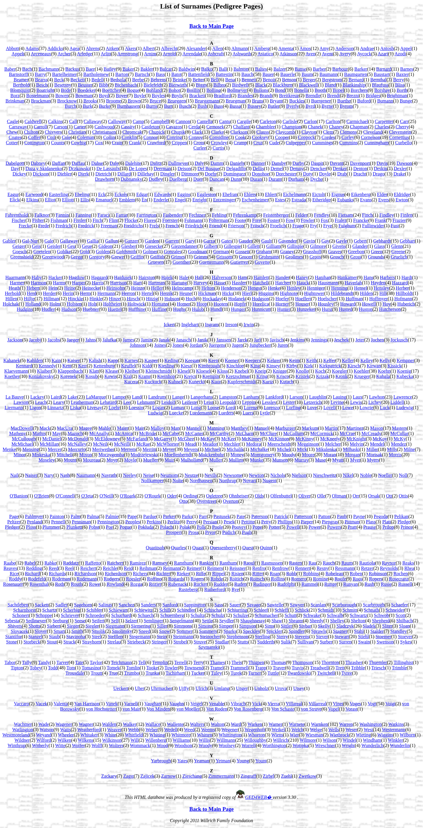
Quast (197, 547)
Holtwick (136, 303)
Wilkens (85, 740)
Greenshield (21, 256)
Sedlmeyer (36, 620)
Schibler (94, 610)
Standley (398, 631)
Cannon (183, 121)
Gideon (105, 246)
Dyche (316, 179)
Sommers (208, 631)
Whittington (230, 734)
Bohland (154, 90)
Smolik (98, 631)
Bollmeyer (237, 90)
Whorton (256, 734)
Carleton (268, 121)
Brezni (353, 95)
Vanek (112, 703)
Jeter (359, 339)
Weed (189, 729)
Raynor (389, 562)
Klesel (183, 371)
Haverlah (353, 282)
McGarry (162, 438)
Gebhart (407, 240)
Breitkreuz (289, 95)
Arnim (150, 53)
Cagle (12, 121)
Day (15, 168)
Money (237, 454)
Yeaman (201, 760)
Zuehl (286, 776)
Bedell (97, 79)
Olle (321, 495)
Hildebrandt (342, 293)
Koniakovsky (40, 376)
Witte (60, 745)
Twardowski (299, 673)
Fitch (97, 220)
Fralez (341, 220)
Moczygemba (111, 454)
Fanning (83, 215)
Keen (213, 360)
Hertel (147, 293)
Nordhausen (201, 480)
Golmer (150, 251)
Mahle (104, 428)
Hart (137, 282)
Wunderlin (400, 745)
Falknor (41, 215)
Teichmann (121, 662)
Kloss (222, 371)
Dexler (400, 168)
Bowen (61, 95)
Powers (334, 527)
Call (73, 121)
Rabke (50, 562)
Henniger (316, 288)
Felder (301, 215)
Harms (59, 282)
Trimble (399, 667)
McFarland (137, 438)
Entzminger (224, 199)
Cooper (282, 137)
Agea (74, 48)
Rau (312, 562)
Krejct (190, 376)
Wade (43, 724)
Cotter (12, 142)
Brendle (313, 95)
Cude (274, 142)
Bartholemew (96, 74)
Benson (289, 79)
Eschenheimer (255, 199)
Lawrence (403, 396)
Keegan (192, 360)
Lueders (226, 412)
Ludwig (155, 412)
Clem (328, 132)
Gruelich (399, 256)
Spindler (297, 631)
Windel (349, 740)
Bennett (248, 79)
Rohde (217, 578)
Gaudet (245, 240)
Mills (392, 449)
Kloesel (203, 371)
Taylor (96, 662)
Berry (398, 79)
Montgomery (263, 454)
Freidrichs (133, 225)
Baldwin (186, 69)
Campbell (160, 121)
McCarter (194, 433)
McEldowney (107, 438)
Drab (342, 173)
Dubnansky (131, 179)
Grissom (224, 256)
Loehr (114, 407)
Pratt (352, 527)
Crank (134, 142)
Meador (209, 444)
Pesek (229, 521)
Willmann (225, 740)
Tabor (9, 662)
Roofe (340, 578)
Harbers (387, 277)
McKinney (252, 438)
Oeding (190, 495)
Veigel (196, 703)
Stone (11, 641)
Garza (209, 240)
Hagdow (77, 277)
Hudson (68, 309)
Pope (257, 527)
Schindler (186, 610)
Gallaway (69, 240)
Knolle (302, 371)
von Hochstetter (101, 708)
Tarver (62, 662)
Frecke (25, 225)
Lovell (329, 407)
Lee (126, 402)
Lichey (374, 402)
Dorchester (286, 173)
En (144, 199)
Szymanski (209, 647)
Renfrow (280, 568)
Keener (231, 360)
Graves (334, 251)
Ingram (212, 324)
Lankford (274, 396)
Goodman (197, 251)
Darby (298, 163)
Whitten (204, 734)
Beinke (179, 79)
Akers (130, 48)
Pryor (210, 532)
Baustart (381, 74)
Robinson (378, 573)
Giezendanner (184, 246)
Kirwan (374, 365)
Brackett (197, 95)
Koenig (404, 371)
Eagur (13, 194)
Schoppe (44, 615)
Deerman (162, 168)
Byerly (292, 106)
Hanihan (323, 277)
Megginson (307, 444)
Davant (336, 163)
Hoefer (282, 298)
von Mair (131, 708)
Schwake (311, 615)
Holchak (11, 303)
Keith (311, 360)
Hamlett (261, 277)
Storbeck (32, 641)
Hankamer (347, 277)
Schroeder (95, 615)
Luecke (176, 412)
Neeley (129, 475)
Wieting (363, 734)
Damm (217, 163)
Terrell (180, 662)
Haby (37, 277)
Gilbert (210, 246)
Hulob (198, 309)
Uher (139, 688)
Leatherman (82, 402)
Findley (387, 215)
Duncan (216, 179)
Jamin (146, 339)
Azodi (400, 53)
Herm (85, 293)
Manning (215, 428)
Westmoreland (15, 734)
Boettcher (111, 90)
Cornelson (370, 137)
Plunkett (74, 527)
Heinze (137, 288)
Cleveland (372, 132)
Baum (307, 74)
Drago (379, 173)
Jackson (14, 339)
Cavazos (174, 126)
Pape (132, 516)
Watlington (22, 729)
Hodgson (260, 298)
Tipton (17, 667)
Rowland (115, 584)
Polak (184, 527)
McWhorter (168, 444)
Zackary (109, 776)
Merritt (149, 449)
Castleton (150, 126)
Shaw (276, 620)
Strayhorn (91, 641)
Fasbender (172, 215)
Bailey (110, 69)
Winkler (395, 740)
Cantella (204, 121)
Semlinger (153, 620)
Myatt (337, 459)
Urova (281, 688)
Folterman (218, 220)
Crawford (156, 142)
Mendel (377, 444)
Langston (228, 396)
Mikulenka (326, 449)
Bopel (338, 90)
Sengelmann (181, 620)
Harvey (200, 282)
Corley (347, 137)
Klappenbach (70, 371)
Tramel (217, 667)
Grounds (376, 256)
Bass (160, 74)
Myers (373, 459)
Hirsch (133, 298)
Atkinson (288, 53)
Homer (183, 303)
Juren (283, 345)
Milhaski (351, 449)
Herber (402, 288)
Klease (111, 371)
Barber (319, 69)
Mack (45, 428)
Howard (347, 303)
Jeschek (341, 339)
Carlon (310, 121)
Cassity (128, 126)
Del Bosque (208, 168)
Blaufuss (380, 84)
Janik (202, 339)
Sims (269, 625)
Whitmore (180, 734)
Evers (383, 199)
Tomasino (91, 667)
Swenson (385, 641)
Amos (305, 48)
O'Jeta (87, 495)
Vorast (351, 708)
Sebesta (12, 620)
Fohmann (193, 220)
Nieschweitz (324, 475)
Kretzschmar (238, 376)
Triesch (378, 667)
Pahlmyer (34, 516)
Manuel (261, 428)
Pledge (403, 521)
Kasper (151, 360)
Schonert (20, 615)
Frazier (399, 220)
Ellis (84, 199)
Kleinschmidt (158, 371)
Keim (294, 360)
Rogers (197, 578)
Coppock (306, 137)
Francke (360, 220)
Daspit (317, 163)
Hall (199, 277)
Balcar (166, 69)
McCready (372, 433)
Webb (133, 729)
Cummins (348, 142)
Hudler (48, 309)
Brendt (333, 95)
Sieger (73, 625)
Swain (364, 641)
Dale (114, 163)
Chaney (336, 126)
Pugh (247, 532)
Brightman (397, 95)
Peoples (132, 521)
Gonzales (173, 251)
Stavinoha (75, 636)
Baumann (329, 74)
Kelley (366, 360)
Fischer (19, 220)
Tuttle (272, 673)
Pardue (149, 516)
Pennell (58, 521)
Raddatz (70, 562)
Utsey (298, 688)
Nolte (177, 480)
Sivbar (305, 625)
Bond (280, 90)
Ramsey (159, 562)
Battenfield (198, 74)
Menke (9, 449)
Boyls (177, 95)
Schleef (261, 610)
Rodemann (87, 578)
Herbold (12, 293)
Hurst (327, 309)
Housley (325, 303)
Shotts (34, 625)
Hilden (366, 293)
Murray (301, 459)
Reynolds (388, 568)
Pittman (352, 521)
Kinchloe (235, 365)
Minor (19, 454)
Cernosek (215, 126)
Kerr (82, 365)
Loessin (136, 407)
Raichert (115, 562)
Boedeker (86, 90)
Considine (219, 137)
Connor (150, 137)
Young (242, 760)
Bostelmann (37, 95)
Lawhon (376, 396)
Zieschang (192, 776)
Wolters (116, 745)
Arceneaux (41, 53)
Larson (295, 396)
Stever (322, 636)
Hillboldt (404, 293)
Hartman (156, 282)
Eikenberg (360, 194)
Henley (293, 288)
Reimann (171, 568)
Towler (171, 667)
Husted (345, 309)
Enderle (161, 199)
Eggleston (206, 194)
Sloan (404, 625)
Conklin (129, 137)
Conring (174, 137)
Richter (163, 573)
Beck (59, 79)
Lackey (37, 396)
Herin (68, 293)
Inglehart (189, 324)
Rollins (277, 578)
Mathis (39, 433)
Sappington (194, 604)
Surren (345, 641)
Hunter (283, 309)
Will (134, 740)
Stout (52, 641)
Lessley (269, 402)
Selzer (131, 620)
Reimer (193, 568)
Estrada (299, 199)
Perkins (154, 521)
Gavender (287, 240)
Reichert (88, 568)
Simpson (247, 625)
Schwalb (335, 615)
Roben (356, 573)
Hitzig (152, 298)
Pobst (94, 527)
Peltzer (13, 521)
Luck (385, 407)
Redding (34, 568)
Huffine (159, 309)
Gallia (92, 240)
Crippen (179, 142)
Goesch (20, 251)
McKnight (356, 438)
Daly (199, 163)
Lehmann (146, 402)
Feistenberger (276, 215)
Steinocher (210, 636)
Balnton (241, 69)
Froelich (278, 225)
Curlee (199, 147)
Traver (279, 667)
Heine (69, 288)
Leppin (248, 402)
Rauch (329, 562)
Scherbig (71, 610)
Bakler (146, 69)
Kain (56, 360)
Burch (70, 106)
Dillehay (145, 173)
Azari (383, 53)
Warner (275, 724)
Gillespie (232, 246)
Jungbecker (260, 345)
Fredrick (86, 225)
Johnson (137, 345)
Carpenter (384, 121)
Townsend (194, 667)
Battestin (224, 74)
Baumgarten (355, 74)
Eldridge (402, 194)
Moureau (91, 459)
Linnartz (55, 407)
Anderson (344, 48)
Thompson (302, 662)
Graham (263, 251)
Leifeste (189, 402)
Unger (242, 688)
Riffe (201, 573)
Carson (60, 126)
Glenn (397, 246)
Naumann (85, 475)
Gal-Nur (30, 240)
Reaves (10, 568)
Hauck (303, 282)
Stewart (342, 636)
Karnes (131, 360)
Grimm (200, 256)
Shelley (337, 620)
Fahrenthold (16, 215)
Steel (96, 636)
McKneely (330, 438)
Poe (109, 527)
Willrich (280, 740)
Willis (204, 740)
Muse (320, 459)
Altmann (239, 48)
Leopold (227, 402)
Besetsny (62, 84)
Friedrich (194, 225)
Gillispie (295, 246)
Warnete (296, 724)
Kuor (216, 381)
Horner (282, 303)
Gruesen (156, 262)
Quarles (178, 547)
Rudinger (262, 584)
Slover (41, 631)
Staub (54, 636)
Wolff (96, 745)
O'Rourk (152, 495)
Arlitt (106, 53)
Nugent (269, 480)
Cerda (194, 126)
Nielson (299, 475)
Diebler (64, 173)
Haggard (99, 277)
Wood (162, 745)
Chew (11, 132)
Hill (383, 293)
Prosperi (174, 532)
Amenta (285, 48)
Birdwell (240, 84)
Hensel (360, 288)
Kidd (147, 365)
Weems (208, 729)
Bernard (356, 79)
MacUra (64, 428)
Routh (76, 584)
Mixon (85, 454)
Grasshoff (312, 251)
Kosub (91, 376)
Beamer (21, 79)
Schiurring (237, 610)
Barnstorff (18, 74)
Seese (80, 620)
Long (196, 407)
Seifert (98, 620)
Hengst (254, 288)
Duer (198, 179)
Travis (297, 667)
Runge (330, 584)
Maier (122, 428)
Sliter (387, 625)
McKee (228, 438)
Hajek (166, 277)
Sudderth (265, 641)
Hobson (171, 298)
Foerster (170, 220)
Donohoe (260, 173)
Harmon (38, 282)
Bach (27, 69)
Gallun (111, 240)
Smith (77, 631)
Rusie (386, 584)
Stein (162, 636)
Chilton (31, 132)
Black (260, 84)
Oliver (304, 495)
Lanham (250, 396)
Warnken (319, 724)
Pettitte (247, 521)
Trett (340, 667)
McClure (268, 433)
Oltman (339, 495)
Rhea (409, 568)
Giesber (128, 246)
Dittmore (189, 173)
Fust (395, 225)
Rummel (309, 584)
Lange (178, 396)
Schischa (212, 610)
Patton (324, 516)
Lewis (356, 402)
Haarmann (15, 277)
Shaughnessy (252, 620)
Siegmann (114, 625)
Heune (185, 293)
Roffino (154, 578)
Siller (162, 625)
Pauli (342, 516)
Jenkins (297, 339)
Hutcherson (390, 309)
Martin (331, 428)
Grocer (245, 256)
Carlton (333, 121)
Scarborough (344, 604)
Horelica (261, 303)
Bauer (267, 74)
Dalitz (156, 163)
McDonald (78, 438)
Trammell (239, 667)
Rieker (183, 573)
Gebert (360, 240)
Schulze (240, 615)
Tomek (113, 667)
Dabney (38, 163)
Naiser (31, 475)
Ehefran (229, 194)
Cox (99, 142)
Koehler (361, 371)
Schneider (395, 610)
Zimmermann (221, 776)
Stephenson (237, 636)
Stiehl (363, 636)
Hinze (114, 298)
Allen (217, 48)
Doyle (324, 173)
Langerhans (202, 396)
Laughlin (317, 396)
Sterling (262, 636)
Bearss (41, 79)
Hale (183, 277)
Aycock (364, 53)
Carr (404, 121)
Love (312, 407)
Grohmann (268, 256)
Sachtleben (18, 604)
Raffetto (92, 562)
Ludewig (404, 407)
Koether (12, 376)
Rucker (200, 584)
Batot (176, 74)
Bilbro (219, 84)
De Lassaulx (108, 168)
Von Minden (158, 708)
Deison (184, 168)
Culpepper (296, 142)
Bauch (247, 74)
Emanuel (104, 199)
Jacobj (35, 339)
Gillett (254, 246)
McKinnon (278, 438)
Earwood (33, 194)
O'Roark (128, 495)
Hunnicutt (261, 309)
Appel (406, 48)
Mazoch (75, 433)
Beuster (85, 84)
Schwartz (358, 615)
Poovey (239, 527)
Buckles (297, 100)
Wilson (329, 740)
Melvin (356, 444)
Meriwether (103, 449)
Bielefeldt (153, 84)
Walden (109, 724)
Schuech (146, 615)
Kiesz (186, 365)
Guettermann (211, 262)
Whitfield (134, 734)
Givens (338, 246)
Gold (84, 251)
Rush (369, 584)
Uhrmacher (161, 688)
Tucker (197, 673)
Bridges (373, 95)
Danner (258, 163)
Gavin (309, 240)
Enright (199, 199)
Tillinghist (403, 662)
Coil (51, 137)
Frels (154, 225)
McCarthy (219, 433)
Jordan (196, 345)
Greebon (356, 251)
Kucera (131, 381)
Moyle (130, 459)
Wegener (229, 729)
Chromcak (132, 132)
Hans (368, 277)
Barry (40, 74)
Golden (103, 251)
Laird (56, 396)
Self (115, 620)
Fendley (321, 215)
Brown (134, 100)
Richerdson (115, 573)
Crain (117, 142)
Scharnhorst (24, 610)
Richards (57, 573)
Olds (259, 495)
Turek (236, 673)
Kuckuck (153, 381)
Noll (403, 475)
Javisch (276, 339)
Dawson (404, 163)
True (113, 673)
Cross (199, 142)
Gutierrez (239, 262)
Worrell (248, 745)
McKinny (304, 438)
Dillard (124, 173)
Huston (365, 309)
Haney (302, 277)
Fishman (59, 220)
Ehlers (250, 194)
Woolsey (227, 745)
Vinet (338, 703)
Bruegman (235, 100)
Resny (322, 568)
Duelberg (178, 179)
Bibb (103, 84)
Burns (151, 106)
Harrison (118, 282)
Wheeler (66, 734)
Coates (15, 137)
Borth (402, 90)
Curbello (403, 142)
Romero (298, 578)
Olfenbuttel (281, 495)
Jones (178, 345)
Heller (157, 288)
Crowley (219, 142)
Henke (274, 288)
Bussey (254, 106)
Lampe (118, 396)
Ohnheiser (238, 495)
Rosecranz (399, 578)
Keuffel (128, 365)
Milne (409, 449)
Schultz (198, 615)
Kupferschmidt (241, 381)
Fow (290, 220)
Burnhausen (128, 106)
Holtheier (112, 303)
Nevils (210, 475)
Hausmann (328, 282)
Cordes (328, 137)
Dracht (359, 173)
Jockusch (399, 339)
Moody (288, 454)
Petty (266, 521)
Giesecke (153, 246)
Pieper (307, 521)
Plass (371, 521)
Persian (210, 521)
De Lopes (138, 168)
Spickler (274, 631)
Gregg (76, 256)
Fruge (297, 225)
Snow (164, 631)
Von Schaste (282, 708)
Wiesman (314, 734)
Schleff (281, 610)
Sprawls (319, 631)
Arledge (84, 53)
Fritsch (256, 225)
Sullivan (305, 641)
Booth (320, 90)
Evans (366, 199)
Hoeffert (303, 298)
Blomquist (20, 90)
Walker (129, 724)
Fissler (79, 220)
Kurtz (267, 381)
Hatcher (282, 282)
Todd (53, 667)
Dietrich (103, 173)
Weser (351, 729)
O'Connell (65, 495)
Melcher (333, 444)
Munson (280, 459)
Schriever (70, 615)
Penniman (81, 521)
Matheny (17, 433)
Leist (208, 402)
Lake (72, 396)
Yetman (223, 760)
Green (376, 251)
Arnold (169, 53)
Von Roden (216, 708)
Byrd (310, 106)
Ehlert (270, 194)
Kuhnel (175, 381)
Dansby (278, 163)
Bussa (235, 106)
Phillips (285, 521)
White (110, 734)
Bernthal (378, 79)
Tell (142, 662)
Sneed (144, 631)
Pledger (12, 527)
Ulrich (201, 688)
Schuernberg (172, 615)
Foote (240, 220)
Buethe (343, 100)
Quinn (266, 547)
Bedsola (118, 79)
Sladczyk (345, 625)
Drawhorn (104, 179)
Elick (15, 199)
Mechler (231, 444)
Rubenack (177, 584)
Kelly (385, 360)
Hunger (238, 309)
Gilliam (273, 246)
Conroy (196, 137)
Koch (320, 371)
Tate (79, 662)
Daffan (58, 163)
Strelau (113, 641)
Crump (240, 142)
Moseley (46, 459)
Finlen (406, 215)
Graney (287, 251)
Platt (386, 521)
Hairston (146, 277)
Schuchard (121, 615)
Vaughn (176, 703)
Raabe (10, 562)
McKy (400, 438)
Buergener (320, 100)
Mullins (236, 459)
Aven (310, 53)
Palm (75, 516)
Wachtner (23, 724)
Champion (291, 126)
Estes (280, 199)
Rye (235, 589)
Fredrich (63, 225)
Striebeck (136, 641)
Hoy (386, 303)
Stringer (159, 641)
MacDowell (22, 428)
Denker (340, 168)
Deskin (380, 168)
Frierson (236, 225)
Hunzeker (306, 309)
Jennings (319, 339)
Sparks (230, 631)
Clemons (348, 132)
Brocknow (67, 100)
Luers (248, 412)
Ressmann (345, 568)
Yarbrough (161, 760)
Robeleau (334, 573)
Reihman (147, 568)
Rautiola (367, 562)
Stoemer (383, 636)
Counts (57, 142)
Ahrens (92, 48)
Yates (182, 760)
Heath (14, 288)
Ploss (31, 527)
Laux (357, 396)
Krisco (282, 376)
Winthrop (17, 745)
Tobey (35, 667)
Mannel (193, 428)
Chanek (315, 126)
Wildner (22, 740)
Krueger (362, 376)
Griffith (157, 256)
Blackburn (283, 84)
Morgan (352, 454)
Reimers (215, 568)
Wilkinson (112, 740)
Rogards (176, 578)
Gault (266, 240)
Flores (150, 220)
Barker (360, 69)
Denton (360, 168)
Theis (236, 662)
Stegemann (139, 636)
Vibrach (238, 703)
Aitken (112, 48)
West (368, 729)
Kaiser (74, 360)
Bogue (133, 90)
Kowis (110, 376)
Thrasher (353, 662)
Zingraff (248, 776)
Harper (78, 282)
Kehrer (273, 360)
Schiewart (118, 610)
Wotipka (300, 745)
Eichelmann (294, 194)
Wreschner (325, 745)
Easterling (58, 194)
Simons (205, 625)
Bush (202, 106)
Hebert (32, 288)
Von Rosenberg (248, 708)
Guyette (262, 262)
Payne (359, 516)
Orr (355, 495)
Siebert (53, 625)
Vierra (273, 703)
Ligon (35, 407)
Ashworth (242, 53)
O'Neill (106, 495)
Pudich (228, 532)
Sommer (184, 631)
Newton (256, 475)
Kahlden (35, 360)
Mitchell (65, 454)
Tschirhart (175, 673)
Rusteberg (188, 589)
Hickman (207, 293)
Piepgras (330, 521)
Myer (355, 459)
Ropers (375, 578)
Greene (398, 251)
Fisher (38, 220)
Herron (128, 293)
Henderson (231, 288)
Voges (355, 703)
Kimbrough (209, 365)
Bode (66, 90)
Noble (365, 475)
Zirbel (268, 776)
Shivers (15, 625)
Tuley (216, 673)
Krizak (322, 376)
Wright (348, 745)
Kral (127, 376)
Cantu (224, 121)
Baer (90, 69)
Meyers (191, 449)
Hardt (407, 277)
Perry (191, 521)
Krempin (210, 376)
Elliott (68, 199)
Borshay (382, 90)
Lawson (21, 402)
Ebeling (82, 194)
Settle (207, 620)
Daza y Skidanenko (44, 168)
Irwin (249, 324)
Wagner (86, 724)
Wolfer (78, 745)
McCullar (399, 433)
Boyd (104, 95)
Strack (69, 641)
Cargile (244, 121)
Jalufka (109, 339)
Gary (190, 240)
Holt (92, 303)
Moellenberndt (178, 454)
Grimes (178, 256)
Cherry (402, 126)
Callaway (92, 121)
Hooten (220, 303)
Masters (399, 428)
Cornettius (399, 137)
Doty (308, 173)
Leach (40, 402)
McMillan (49, 444)
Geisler (54, 246)
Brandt (266, 95)
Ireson (231, 324)
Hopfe (240, 303)
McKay (207, 438)
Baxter (402, 74)
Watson (47, 729)
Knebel (241, 371)
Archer (64, 53)
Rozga (136, 584)
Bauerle (287, 74)
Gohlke (64, 251)
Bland (330, 84)
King (255, 365)
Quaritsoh (155, 547)
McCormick (321, 433)
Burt (168, 106)
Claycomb (285, 132)
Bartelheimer (64, 74)
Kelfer (329, 360)
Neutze (191, 475)
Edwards (162, 194)
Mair (139, 428)
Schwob (381, 615)
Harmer (17, 282)
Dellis (258, 168)
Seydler (226, 620)
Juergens (217, 345)
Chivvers (53, 132)
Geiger (18, 246)
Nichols (278, 475)
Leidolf (168, 402)
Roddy (15, 578)
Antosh (387, 48)
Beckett (77, 79)
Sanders (148, 604)
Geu (71, 246)
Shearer (295, 620)
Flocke (131, 220)
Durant (274, 179)
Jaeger (73, 339)
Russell (405, 584)
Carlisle (290, 121)
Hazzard (400, 282)
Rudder (221, 584)
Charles (382, 126)
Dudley (155, 179)
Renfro (258, 568)
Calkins (55, 121)
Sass (218, 604)
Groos (315, 256)
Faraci (103, 215)
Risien (237, 573)
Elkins (32, 199)
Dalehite (133, 163)
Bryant (276, 100)
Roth (59, 584)
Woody (205, 745)
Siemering (140, 625)
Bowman (83, 95)
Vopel (333, 708)
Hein (53, 288)
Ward (236, 724)
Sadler (61, 604)
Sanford (169, 604)
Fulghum (346, 225)
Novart (249, 480)
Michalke (259, 449)
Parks (187, 516)
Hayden (378, 282)
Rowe (94, 584)
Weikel (278, 729)
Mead (190, 444)
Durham (295, 179)
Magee (85, 428)
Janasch (183, 339)
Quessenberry (223, 547)
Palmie (111, 516)
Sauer (234, 604)
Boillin (193, 90)
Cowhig (78, 142)
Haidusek (123, 277)
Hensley (381, 288)
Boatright (45, 90)
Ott (389, 495)
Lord (230, 407)
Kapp (113, 360)
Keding (171, 360)
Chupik (178, 132)
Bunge (406, 100)
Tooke (152, 667)
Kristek (302, 376)
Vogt (371, 703)
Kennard (24, 365)
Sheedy (316, 620)
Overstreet (206, 501)
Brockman (41, 100)
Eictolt (318, 194)
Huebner (91, 309)
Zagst (128, 776)
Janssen (223, 339)
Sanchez (126, 604)
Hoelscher (327, 298)
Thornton (330, 662)
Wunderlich (372, 745)
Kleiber (132, 371)
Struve (200, 641)
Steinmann (183, 636)
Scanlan (317, 604)
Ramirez (137, 562)
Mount (70, 459)
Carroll (40, 126)
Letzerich (312, 402)
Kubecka (405, 376)
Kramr (144, 376)
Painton (57, 516)
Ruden (240, 584)
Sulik (286, 641)
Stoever (405, 636)
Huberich (406, 303)
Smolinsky (122, 631)
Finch (367, 215)
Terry (198, 662)
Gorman (221, 251)
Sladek (369, 625)
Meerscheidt (279, 444)
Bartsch (142, 74)
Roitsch (257, 578)
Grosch (337, 256)
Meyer (168, 449)
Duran (256, 179)
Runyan (350, 584)
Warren (346, 724)
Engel (180, 199)
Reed (53, 568)
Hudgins (25, 309)
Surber (326, 641)
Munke (256, 459)
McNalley (77, 444)
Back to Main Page (211, 26)
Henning (339, 288)
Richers (140, 573)
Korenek (68, 376)
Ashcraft (216, 53)
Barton (121, 74)
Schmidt (325, 610)
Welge (316, 729)
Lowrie (366, 407)
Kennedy (47, 365)
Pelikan (401, 516)
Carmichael (357, 121)
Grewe (117, 256)
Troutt (96, 673)
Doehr (211, 173)
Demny (296, 168)
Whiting (157, 734)
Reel (69, 568)
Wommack (140, 745)
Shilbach (404, 620)
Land (137, 396)
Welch (297, 729)
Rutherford (214, 589)
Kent (66, 365)
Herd (31, 293)
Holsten (74, 303)
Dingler (167, 173)
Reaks (408, 562)
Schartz (49, 610)
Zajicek (147, 776)
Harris (97, 282)
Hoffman (354, 298)
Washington (371, 724)
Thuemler (378, 662)
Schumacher (266, 615)
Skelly (324, 625)
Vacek (41, 703)
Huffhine (136, 309)
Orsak (373, 495)
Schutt (291, 615)
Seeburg (60, 620)
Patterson (303, 516)
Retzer (367, 568)
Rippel (218, 573)
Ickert (169, 324)
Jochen (377, 339)
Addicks (55, 48)
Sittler (286, 625)
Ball (223, 69)
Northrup (227, 480)
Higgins (265, 293)
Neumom (169, 475)
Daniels (237, 163)
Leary (58, 402)
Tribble (358, 667)
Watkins (396, 724)
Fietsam (345, 215)
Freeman (109, 225)
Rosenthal (39, 584)
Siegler (92, 625)
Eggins (183, 194)
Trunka (152, 673)
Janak (164, 339)
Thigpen (256, 662)
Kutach (286, 381)
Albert (148, 48)
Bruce (155, 100)
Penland (34, 521)
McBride (147, 433)
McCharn (244, 433)
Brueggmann (207, 100)
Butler (273, 106)
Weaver (114, 729)
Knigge (280, 371)
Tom (70, 667)
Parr (203, 516)
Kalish (95, 360)
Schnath (371, 610)
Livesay (94, 407)
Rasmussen (271, 562)
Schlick (302, 610)
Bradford (222, 95)
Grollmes (294, 256)
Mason (376, 428)
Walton (217, 724)
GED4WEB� (259, 797)
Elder (382, 194)
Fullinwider (373, 225)
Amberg (261, 48)
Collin (109, 137)
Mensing (30, 449)
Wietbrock (339, 734)
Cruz (258, 142)
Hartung (179, 282)
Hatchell (260, 282)
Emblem (127, 199)
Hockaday (211, 298)
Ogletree (214, 495)
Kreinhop (166, 376)
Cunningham (376, 142)
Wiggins (385, 734)
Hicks (227, 293)
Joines (160, 345)
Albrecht (169, 48)
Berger (309, 79)
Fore (256, 220)
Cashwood (105, 126)
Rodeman (61, 578)
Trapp (260, 667)
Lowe (347, 407)
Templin (160, 662)
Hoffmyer (378, 298)
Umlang (221, 688)
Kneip (260, 371)
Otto (183, 501)
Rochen (400, 573)
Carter (79, 126)
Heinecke (91, 288)
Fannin (62, 215)
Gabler (9, 240)
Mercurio (77, 449)
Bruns (257, 100)
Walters (197, 724)
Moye (112, 459)
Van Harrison (86, 703)
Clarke (217, 132)
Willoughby (255, 740)
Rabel (29, 562)
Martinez (355, 428)
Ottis (403, 495)
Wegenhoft (255, 729)
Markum (310, 428)
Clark (197, 132)
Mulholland (192, 459)
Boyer (121, 95)
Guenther (181, 262)
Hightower (314, 293)
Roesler (133, 578)
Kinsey (273, 365)
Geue (87, 246)
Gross (355, 256)
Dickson (40, 173)
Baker (128, 69)
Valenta (61, 703)
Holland (33, 303)
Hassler (239, 282)
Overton (230, 501)
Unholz (261, 688)
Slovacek (19, 631)
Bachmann (48, 69)
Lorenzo (271, 407)
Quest (247, 547)
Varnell (131, 703)
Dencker (318, 168)
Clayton (308, 132)
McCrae (347, 433)
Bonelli (301, 90)
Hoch (191, 298)
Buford (363, 100)
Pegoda (380, 516)
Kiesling (166, 365)
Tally (27, 662)
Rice (14, 573)
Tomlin (133, 667)
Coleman (85, 137)
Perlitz (173, 521)
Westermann (393, 729)
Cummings (322, 142)
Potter (274, 527)
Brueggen (176, 100)
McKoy (380, 438)
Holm (54, 303)
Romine (320, 578)
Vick (256, 703)
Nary (48, 475)
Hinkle (96, 298)
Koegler (339, 371)
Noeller (385, 475)
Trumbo (131, 673)
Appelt (17, 53)
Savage (253, 604)
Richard (32, 573)
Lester (289, 402)
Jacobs (54, 339)
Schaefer (399, 604)
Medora (253, 444)
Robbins (311, 573)
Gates (226, 240)
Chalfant (241, 126)
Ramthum (183, 562)
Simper (226, 625)
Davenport (360, 163)
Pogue (125, 527)
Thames (217, 662)
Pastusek (222, 516)
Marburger (285, 428)
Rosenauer (13, 584)
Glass (379, 246)
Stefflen (115, 636)
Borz (15, 95)
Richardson (85, 573)
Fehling (219, 215)
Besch (42, 84)
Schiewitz (143, 610)
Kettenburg (104, 365)
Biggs (201, 84)
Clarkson (238, 132)
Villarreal (317, 703)
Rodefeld (37, 578)
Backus (72, 69)
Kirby (291, 365)
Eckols (121, 194)
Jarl (257, 339)
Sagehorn (83, 604)
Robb (291, 573)
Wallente (175, 724)
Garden (152, 240)
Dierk (83, 173)
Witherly (40, 745)
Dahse (97, 163)
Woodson (183, 745)
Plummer (51, 527)
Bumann (385, 100)
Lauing (339, 396)
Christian (77, 132)
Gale (48, 240)
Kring (261, 376)
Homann (160, 303)
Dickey (19, 173)
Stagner (340, 631)
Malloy (157, 428)
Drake (399, 173)
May (56, 433)
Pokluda (145, 527)
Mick (302, 449)
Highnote (289, 293)
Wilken (64, 740)
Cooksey (260, 137)
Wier (294, 734)
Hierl (247, 293)
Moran (329, 454)
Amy (324, 48)
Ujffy (184, 688)
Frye (327, 225)
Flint (113, 220)
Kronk (341, 376)
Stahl (359, 631)
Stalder (377, 631)
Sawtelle (275, 604)
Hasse (219, 282)
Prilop (388, 527)
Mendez (398, 444)
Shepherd (381, 620)
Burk (87, 106)
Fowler (307, 220)
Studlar (222, 641)
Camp (138, 121)
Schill (164, 610)
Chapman (359, 126)
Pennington (108, 521)
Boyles (158, 95)
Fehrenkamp (244, 215)
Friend (215, 225)
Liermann (14, 407)
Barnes (406, 69)
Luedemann (201, 412)
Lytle (265, 412)
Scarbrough (374, 604)
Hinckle (75, 298)
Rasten (295, 562)
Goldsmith (126, 251)
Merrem (128, 449)
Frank (380, 220)
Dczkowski (79, 168)
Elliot (50, 199)
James (128, 339)
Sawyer (297, 604)
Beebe (138, 79)
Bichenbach (126, 84)
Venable (216, 703)
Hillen (11, 298)
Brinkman (15, 100)
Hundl (216, 309)
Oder (172, 495)
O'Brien (41, 495)
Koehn (384, 371)
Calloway (117, 121)
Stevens (302, 636)
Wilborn (407, 734)
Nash (65, 475)
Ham (242, 277)
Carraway (18, 126)
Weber (151, 729)
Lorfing (293, 407)
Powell (292, 527)
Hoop (202, 303)
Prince (407, 527)
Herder (49, 293)
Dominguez (234, 173)
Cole (66, 137)
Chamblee (265, 126)
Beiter (198, 79)
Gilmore (317, 246)
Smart (59, 631)
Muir (169, 459)
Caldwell (32, 121)
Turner (254, 673)
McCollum (293, 433)
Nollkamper (152, 480)
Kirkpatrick (330, 365)
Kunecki (196, 381)
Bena (230, 79)
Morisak (374, 454)
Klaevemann (16, 371)
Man (175, 428)
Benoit (269, 79)
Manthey (239, 428)
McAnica (124, 433)
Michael (212, 449)
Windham (372, 740)
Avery (345, 53)
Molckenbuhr (211, 454)
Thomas (278, 662)
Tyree (346, 673)
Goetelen (41, 251)
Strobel (180, 641)
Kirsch (354, 365)
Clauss (262, 132)
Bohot (174, 90)
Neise (148, 475)
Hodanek (236, 298)
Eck (101, 194)
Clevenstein (400, 132)
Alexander (196, 48)
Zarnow (168, 776)
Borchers (359, 90)
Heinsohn (115, 288)
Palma (93, 516)
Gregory (97, 256)
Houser (302, 303)
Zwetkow (307, 776)
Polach (166, 527)
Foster (273, 220)
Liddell (397, 402)
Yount (260, 760)
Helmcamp (182, 288)
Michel (283, 449)
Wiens (277, 734)
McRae (143, 444)
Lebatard (108, 402)
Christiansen (104, 132)
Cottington (34, 142)
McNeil (100, 444)
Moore (308, 454)
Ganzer (131, 240)
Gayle (341, 240)
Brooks (90, 100)
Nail (14, 475)
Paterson (259, 516)
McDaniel (51, 438)
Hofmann (403, 298)
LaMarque (96, 396)
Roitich (236, 578)
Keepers (252, 360)
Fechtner (197, 215)
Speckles (251, 631)
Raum (346, 562)
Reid (128, 568)
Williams (181, 740)
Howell (369, 303)
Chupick (156, 132)
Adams (31, 48)
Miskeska (41, 454)
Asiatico (265, 53)
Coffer (34, 137)
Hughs (179, 309)
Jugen (237, 345)
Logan (158, 407)
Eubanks (345, 199)
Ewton (402, 199)
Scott (400, 615)
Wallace (152, 724)
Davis (382, 163)
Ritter (257, 573)
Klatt (94, 371)
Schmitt (350, 610)
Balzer (279, 69)
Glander (359, 246)
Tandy (44, 662)
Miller (372, 449)
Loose (213, 407)
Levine (336, 402)
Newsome (233, 475)
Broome (113, 100)
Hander (282, 277)
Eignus (337, 194)
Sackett (42, 604)
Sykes (405, 641)
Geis (36, 246)
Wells (333, 729)
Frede (43, 225)
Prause (369, 527)
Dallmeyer (178, 163)
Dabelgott (15, 163)
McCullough (24, 438)
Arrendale (191, 53)
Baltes (261, 69)
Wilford (43, 740)
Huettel (115, 309)
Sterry (282, 636)
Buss (218, 106)
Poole (217, 527)
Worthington (274, 745)
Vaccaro (21, 703)
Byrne (327, 106)
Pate (240, 516)
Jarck (242, 339)
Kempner (405, 360)
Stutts (243, 641)
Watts (65, 729)
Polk (201, 527)
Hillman (51, 298)
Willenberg (155, 740)
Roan (275, 573)
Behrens (158, 79)
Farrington (146, 215)
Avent (327, 53)
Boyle (139, 95)
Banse (300, 69)
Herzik (166, 293)
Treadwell (319, 667)
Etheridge (321, 199)
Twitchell (326, 673)
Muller (215, 459)
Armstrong (127, 53)
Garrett (172, 240)
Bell (215, 79)
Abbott (12, 48)
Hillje (29, 298)
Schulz (217, 615)
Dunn (236, 179)
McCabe (170, 433)
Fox (324, 220)
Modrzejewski (144, 454)
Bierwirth (178, 84)
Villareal (294, 703)
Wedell (170, 729)
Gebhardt (382, 240)
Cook (240, 137)
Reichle (110, 568)
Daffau (78, 163)
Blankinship (354, 84)
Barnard (384, 69)
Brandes (245, 95)
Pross (193, 532)
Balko (206, 69)
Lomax (177, 407)
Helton (208, 288)
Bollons (261, 90)
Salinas (105, 604)
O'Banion (19, 495)
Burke (104, 106)
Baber (10, 69)
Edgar (141, 194)
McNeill (122, 444)
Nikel (348, 475)
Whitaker (89, 734)
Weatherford (89, 729)
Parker (169, 516)
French (172, 225)
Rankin (206, 562)
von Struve (311, 708)
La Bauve (15, 396)
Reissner (237, 568)
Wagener (64, 724)
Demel (277, 168)
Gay (325, 240)
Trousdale (75, 673)
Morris (395, 454)
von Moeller (188, 708)
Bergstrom (332, 79)
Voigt (390, 703)
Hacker (55, 277)
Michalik (235, 449)
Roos (357, 578)
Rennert (302, 568)
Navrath (109, 475)
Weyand (43, 734)
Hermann (106, 293)
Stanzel (35, 636)
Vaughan (152, 703)
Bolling (214, 90)
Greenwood (53, 256)
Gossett (242, 251)
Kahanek (11, 360)
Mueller (150, 459)
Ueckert (120, 688)
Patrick (280, 516)
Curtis (218, 147)
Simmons (183, 625)
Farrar (121, 215)
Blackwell (308, 84)
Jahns (90, 339)
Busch (185, 106)
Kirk (308, 365)
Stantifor (13, 636)
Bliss (399, 84)
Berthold (21, 84)
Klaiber (44, 371)
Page (13, 516)
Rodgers (111, 578)
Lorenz (250, 407)
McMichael (22, 444)
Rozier (155, 584)
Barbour (340, 69)
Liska (75, 407)
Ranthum (228, 562)
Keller (348, 360)
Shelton (358, 620)
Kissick (394, 365)
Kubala (383, 376)
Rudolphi (286, 584)
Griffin (136, 256)
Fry (313, 225)
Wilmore (308, 740)
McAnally (98, 433)
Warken (255, 724)
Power (314, 527)
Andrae (367, 48)
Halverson (221, 277)
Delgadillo (236, 168)
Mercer (54, 449)
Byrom (346, 106)
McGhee (186, 438)
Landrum (157, 396)
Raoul (248, 562)
